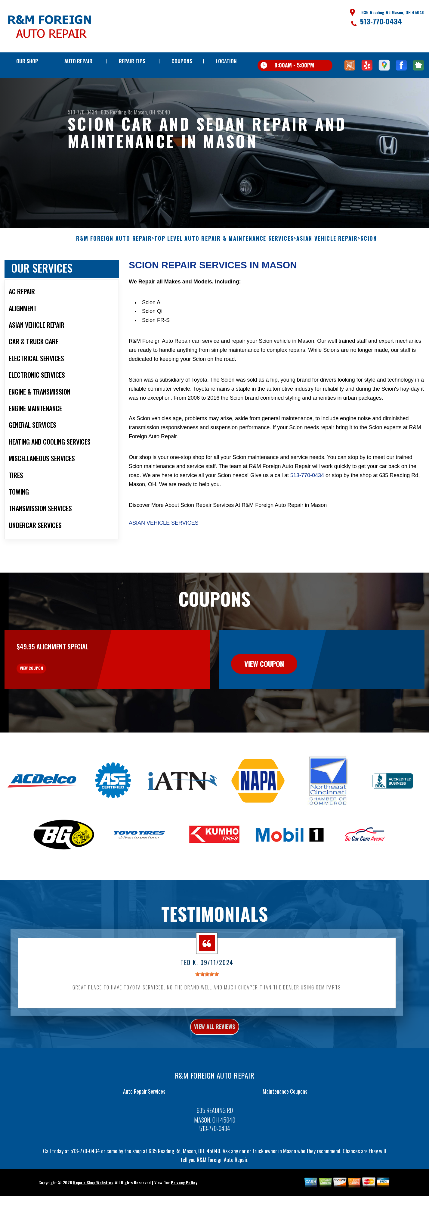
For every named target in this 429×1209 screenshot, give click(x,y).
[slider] (207, 1007)
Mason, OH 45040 (152, 112)
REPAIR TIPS (132, 61)
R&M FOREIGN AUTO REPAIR (114, 262)
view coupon (49, 696)
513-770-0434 (381, 21)
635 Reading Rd (117, 112)
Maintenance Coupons (285, 1128)
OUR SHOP (27, 61)
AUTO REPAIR (78, 61)
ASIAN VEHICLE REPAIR (327, 262)
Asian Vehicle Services (164, 546)
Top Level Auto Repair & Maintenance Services (224, 262)
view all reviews (214, 1061)
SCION (368, 262)
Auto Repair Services (144, 1128)
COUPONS (181, 61)
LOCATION (226, 61)
